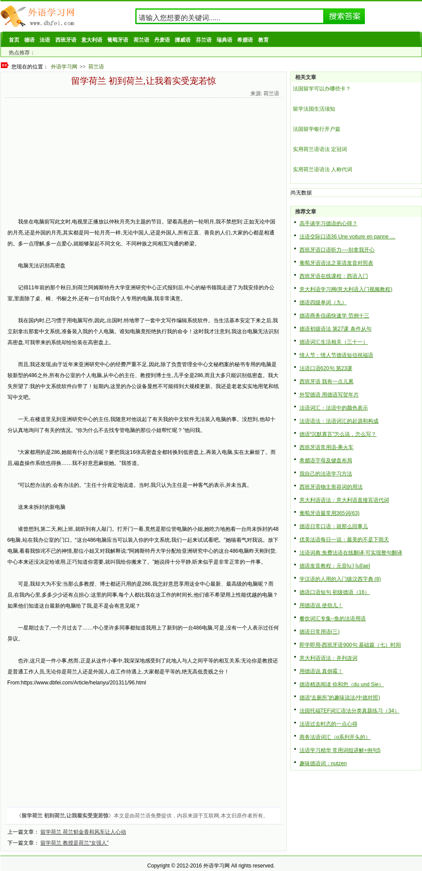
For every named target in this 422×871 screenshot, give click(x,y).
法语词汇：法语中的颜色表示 (333, 408)
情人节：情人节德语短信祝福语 (336, 355)
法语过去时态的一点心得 (328, 724)
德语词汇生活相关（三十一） (333, 342)
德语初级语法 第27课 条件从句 (335, 329)
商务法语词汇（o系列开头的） (335, 737)
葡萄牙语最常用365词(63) (329, 513)
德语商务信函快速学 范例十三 (334, 316)
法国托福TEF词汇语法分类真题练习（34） (349, 711)
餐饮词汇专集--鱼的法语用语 (332, 618)
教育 (263, 40)
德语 (29, 40)
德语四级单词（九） (323, 302)
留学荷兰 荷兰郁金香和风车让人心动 (83, 832)
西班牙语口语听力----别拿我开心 (337, 250)
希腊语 (245, 40)
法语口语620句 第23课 (326, 368)
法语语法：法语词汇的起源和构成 (339, 421)
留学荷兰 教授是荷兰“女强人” (74, 843)
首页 (14, 40)
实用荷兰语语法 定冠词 (320, 149)
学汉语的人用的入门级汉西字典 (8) (340, 579)
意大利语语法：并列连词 (328, 658)
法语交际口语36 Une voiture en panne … (347, 237)
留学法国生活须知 (314, 109)
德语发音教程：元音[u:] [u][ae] (334, 566)
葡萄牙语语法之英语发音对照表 (336, 263)
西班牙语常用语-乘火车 (326, 447)
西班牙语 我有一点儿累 (326, 381)
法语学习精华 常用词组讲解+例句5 (340, 750)
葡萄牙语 (117, 40)
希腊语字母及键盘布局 (325, 460)
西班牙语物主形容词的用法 (331, 487)
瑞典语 (224, 40)
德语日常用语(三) (319, 632)
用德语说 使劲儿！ (321, 605)
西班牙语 (65, 40)
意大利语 (91, 40)
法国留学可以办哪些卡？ (322, 89)
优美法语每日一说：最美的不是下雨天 (344, 539)
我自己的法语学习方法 (325, 474)
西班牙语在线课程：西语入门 (333, 276)
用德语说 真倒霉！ (321, 671)
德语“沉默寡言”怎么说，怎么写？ (338, 434)
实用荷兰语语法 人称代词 (322, 169)
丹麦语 (162, 40)
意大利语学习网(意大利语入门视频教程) (346, 289)
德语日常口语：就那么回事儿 (333, 526)
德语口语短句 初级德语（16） (334, 592)
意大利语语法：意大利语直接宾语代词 (344, 500)
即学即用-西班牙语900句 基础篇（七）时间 (350, 645)
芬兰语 (204, 40)
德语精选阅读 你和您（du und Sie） (341, 684)
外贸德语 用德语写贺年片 (329, 395)
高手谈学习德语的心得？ (328, 223)
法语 (45, 40)
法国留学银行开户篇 (316, 129)
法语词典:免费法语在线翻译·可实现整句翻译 (351, 553)
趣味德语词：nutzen (323, 763)
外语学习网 (64, 67)
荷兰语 (141, 40)
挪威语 (183, 40)
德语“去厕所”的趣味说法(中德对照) (339, 698)
